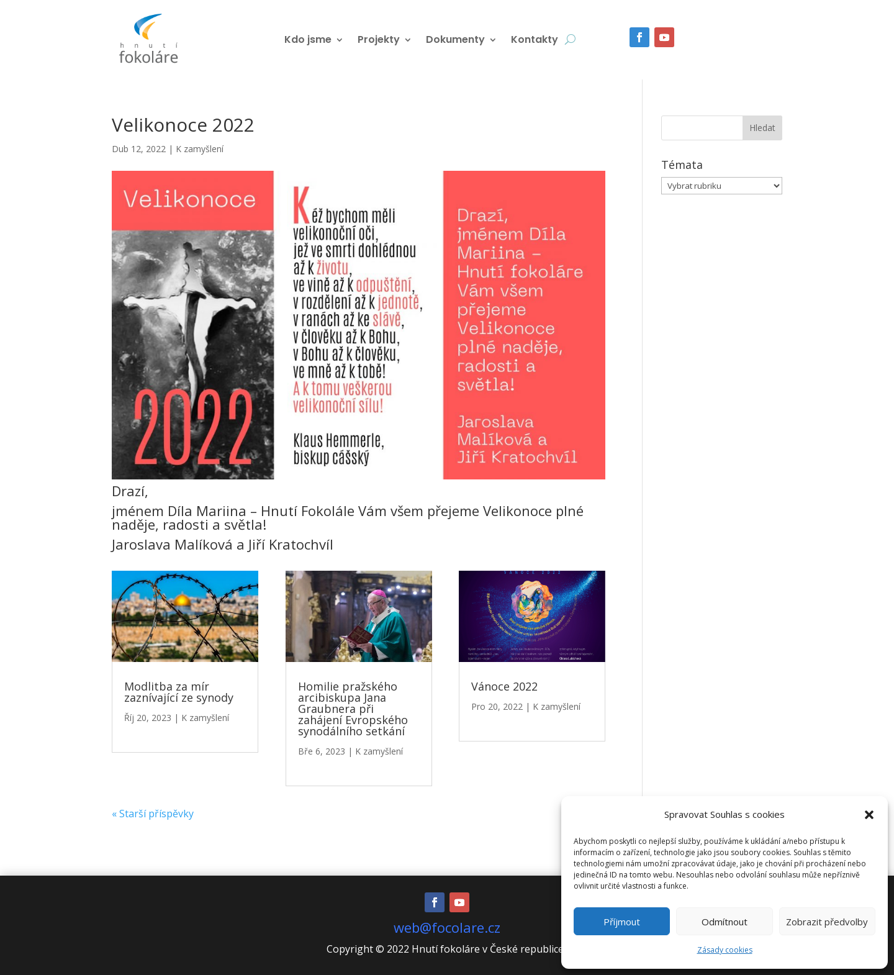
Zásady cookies (724, 950)
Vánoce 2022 (504, 686)
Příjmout (621, 921)
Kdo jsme (308, 41)
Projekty (379, 41)
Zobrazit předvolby (827, 921)
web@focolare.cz (447, 927)
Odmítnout (724, 921)
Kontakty (534, 41)
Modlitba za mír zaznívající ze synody (178, 692)
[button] (869, 815)
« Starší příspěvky (153, 813)
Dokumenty (455, 41)
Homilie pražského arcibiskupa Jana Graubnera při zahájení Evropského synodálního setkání (353, 708)
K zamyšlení (200, 149)
